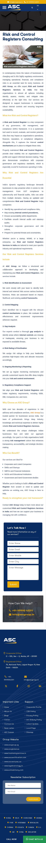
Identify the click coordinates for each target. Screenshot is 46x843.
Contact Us (9, 724)
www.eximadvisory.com (12, 770)
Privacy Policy (32, 715)
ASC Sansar (9, 732)
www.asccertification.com (12, 757)
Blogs (6, 715)
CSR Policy (31, 711)
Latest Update (32, 724)
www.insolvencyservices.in (12, 753)
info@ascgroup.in (23, 614)
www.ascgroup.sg (11, 745)
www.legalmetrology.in (12, 766)
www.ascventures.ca (12, 762)
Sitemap (29, 732)
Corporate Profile (33, 707)
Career (7, 720)
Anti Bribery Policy (34, 720)
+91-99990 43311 (31, 2)
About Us (8, 711)
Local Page (31, 728)
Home (6, 707)
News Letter (9, 728)
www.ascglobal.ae (11, 749)
